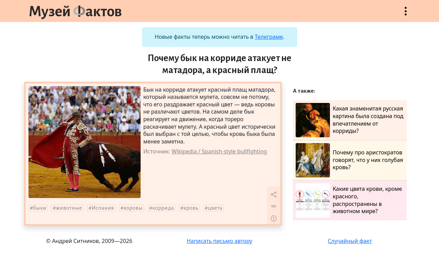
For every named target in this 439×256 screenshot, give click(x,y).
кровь (190, 208)
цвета (215, 208)
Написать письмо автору (219, 241)
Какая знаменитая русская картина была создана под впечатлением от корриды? (349, 120)
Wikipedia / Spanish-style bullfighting (219, 151)
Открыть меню (406, 14)
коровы (133, 208)
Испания (103, 208)
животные (69, 208)
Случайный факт (350, 241)
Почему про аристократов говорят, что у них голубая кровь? (349, 160)
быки (39, 208)
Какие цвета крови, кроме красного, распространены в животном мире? (349, 200)
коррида (163, 208)
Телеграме (269, 36)
